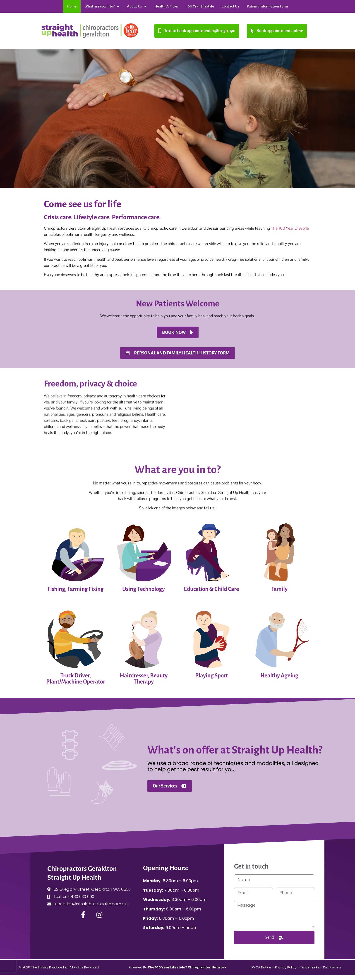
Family (279, 589)
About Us (137, 6)
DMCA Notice (261, 967)
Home (72, 6)
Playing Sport (211, 675)
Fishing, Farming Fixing (76, 589)
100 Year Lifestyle (200, 6)
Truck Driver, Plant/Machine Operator (75, 678)
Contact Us (230, 6)
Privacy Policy (285, 967)
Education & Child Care (211, 589)
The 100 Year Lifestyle (290, 228)
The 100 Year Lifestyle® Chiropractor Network (187, 967)
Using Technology (143, 589)
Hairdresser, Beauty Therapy (144, 678)
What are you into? (102, 6)
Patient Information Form (267, 6)
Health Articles (166, 6)
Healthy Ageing (279, 675)
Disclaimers (332, 967)
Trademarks (309, 967)
